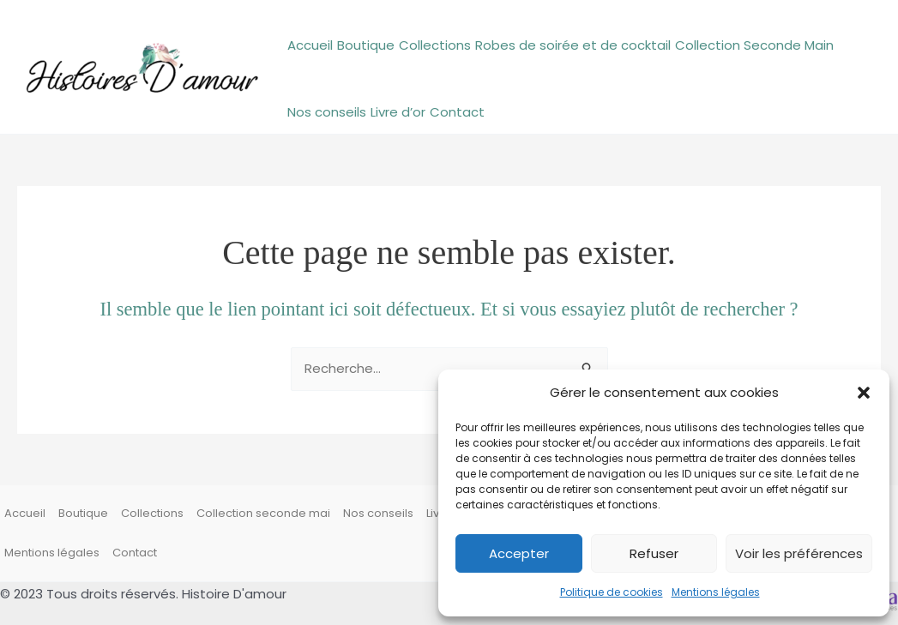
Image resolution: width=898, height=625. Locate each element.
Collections (435, 45)
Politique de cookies (611, 592)
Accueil (310, 45)
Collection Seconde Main (754, 45)
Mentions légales (716, 592)
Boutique (366, 45)
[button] (863, 392)
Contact (457, 112)
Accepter (519, 553)
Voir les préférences (799, 553)
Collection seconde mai (263, 513)
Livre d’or (398, 112)
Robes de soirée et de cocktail (573, 45)
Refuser (654, 553)
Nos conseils (326, 112)
